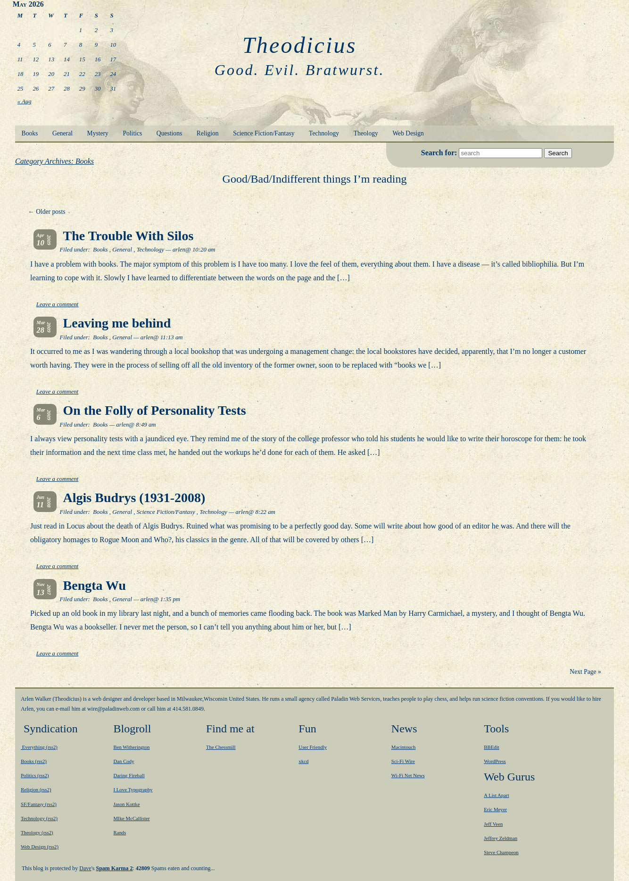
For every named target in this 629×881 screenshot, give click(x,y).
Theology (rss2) (37, 832)
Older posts (46, 211)
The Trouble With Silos (128, 235)
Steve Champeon (501, 852)
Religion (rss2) (36, 789)
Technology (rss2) (39, 818)
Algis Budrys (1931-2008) (134, 497)
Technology (324, 133)
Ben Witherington (131, 747)
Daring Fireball (128, 775)
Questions (169, 133)
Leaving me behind (117, 323)
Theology (366, 133)
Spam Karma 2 (114, 868)
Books (30, 133)
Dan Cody (123, 761)
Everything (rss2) (39, 747)
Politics (132, 133)
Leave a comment (57, 304)
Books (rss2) (34, 761)
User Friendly (312, 747)
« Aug (24, 101)
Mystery (97, 133)
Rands (119, 832)
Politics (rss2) (35, 775)
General (62, 133)
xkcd (303, 761)
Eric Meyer (495, 809)
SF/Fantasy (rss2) (39, 804)
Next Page (585, 671)
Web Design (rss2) (39, 846)
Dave (85, 868)
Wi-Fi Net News (408, 775)
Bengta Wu (94, 585)
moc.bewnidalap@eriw (113, 708)
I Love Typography (132, 789)
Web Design (407, 133)
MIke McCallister (131, 818)
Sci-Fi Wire (403, 761)
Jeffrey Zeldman (500, 838)
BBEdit (491, 747)
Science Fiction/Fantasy (263, 133)
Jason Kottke (126, 804)
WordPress (495, 761)
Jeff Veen (493, 824)
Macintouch (403, 747)
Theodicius (299, 45)
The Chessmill (221, 747)
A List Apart (496, 795)
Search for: (440, 153)
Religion (208, 133)
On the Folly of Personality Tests (154, 410)
